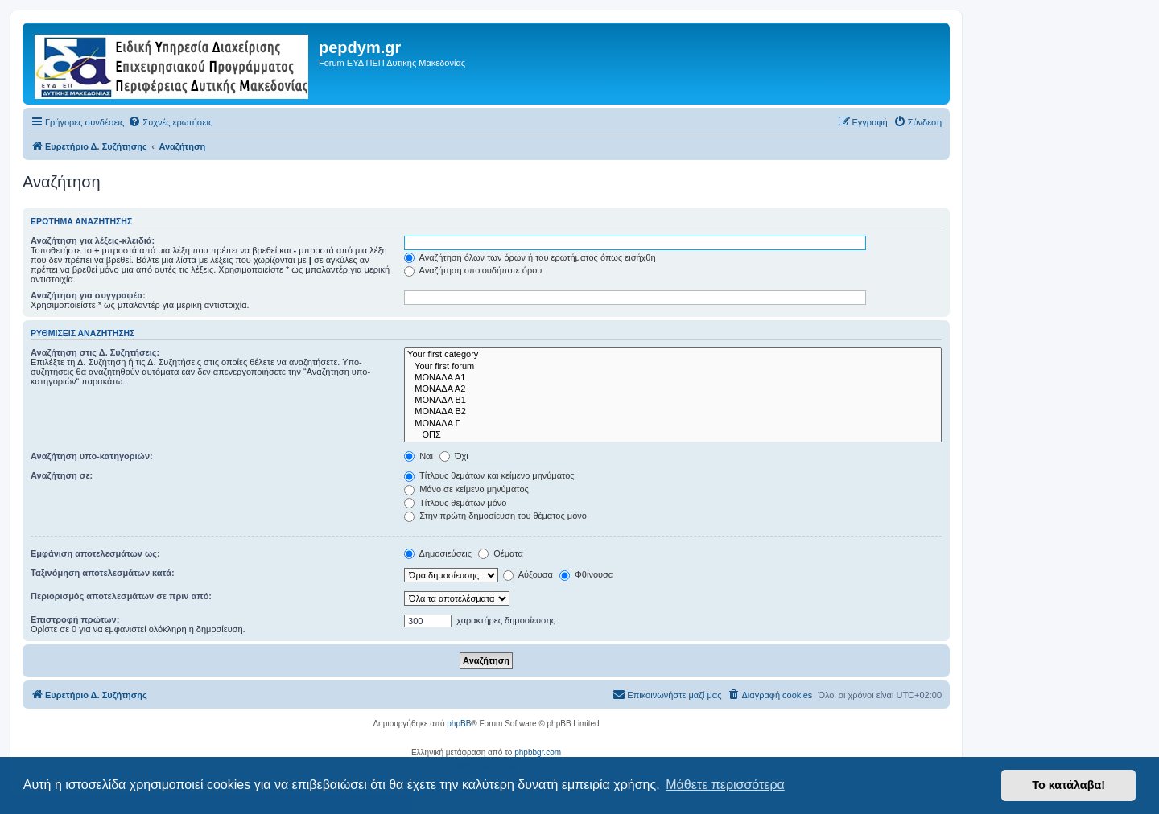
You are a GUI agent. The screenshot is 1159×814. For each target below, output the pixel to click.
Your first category (673, 354)
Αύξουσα (528, 574)
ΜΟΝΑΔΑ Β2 (673, 411)
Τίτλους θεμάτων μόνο (455, 503)
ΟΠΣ (673, 435)
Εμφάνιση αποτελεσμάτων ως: (95, 553)
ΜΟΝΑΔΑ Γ (673, 424)
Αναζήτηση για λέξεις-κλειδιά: (93, 240)
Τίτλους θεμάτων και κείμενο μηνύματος (489, 475)
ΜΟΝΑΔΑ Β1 (673, 400)
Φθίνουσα (586, 574)
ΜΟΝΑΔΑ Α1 (673, 378)
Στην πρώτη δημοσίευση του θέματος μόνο (495, 515)
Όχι (453, 456)
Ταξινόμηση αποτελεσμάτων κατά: (103, 573)
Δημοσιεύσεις (438, 553)
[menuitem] (170, 122)
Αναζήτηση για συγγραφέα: (88, 295)
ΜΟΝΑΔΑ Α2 (673, 389)
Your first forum (673, 366)
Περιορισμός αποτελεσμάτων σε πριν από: (121, 596)
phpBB (459, 723)
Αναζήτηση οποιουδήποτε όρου (473, 270)
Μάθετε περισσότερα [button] (725, 784)
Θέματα (500, 553)
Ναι (418, 456)
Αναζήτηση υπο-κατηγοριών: (92, 456)
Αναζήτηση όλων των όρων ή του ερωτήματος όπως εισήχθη (529, 257)
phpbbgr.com (537, 752)
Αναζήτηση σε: (62, 475)
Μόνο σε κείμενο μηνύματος (466, 489)
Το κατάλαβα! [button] (1068, 785)
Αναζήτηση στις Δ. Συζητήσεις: (95, 352)
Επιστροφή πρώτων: (75, 619)
